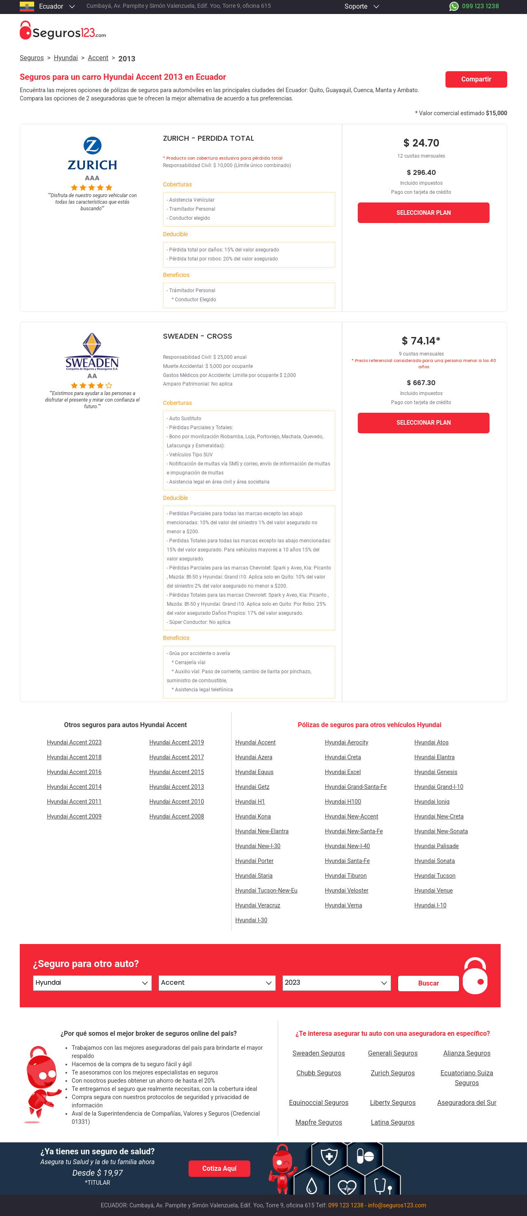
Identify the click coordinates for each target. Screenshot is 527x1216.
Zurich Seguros (393, 1073)
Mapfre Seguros (319, 1122)
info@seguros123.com (397, 1205)
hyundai (66, 58)
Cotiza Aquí (220, 1168)
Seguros (32, 58)
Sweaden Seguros (319, 1053)
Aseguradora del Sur (467, 1103)
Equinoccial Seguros (318, 1103)
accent (98, 58)
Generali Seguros (393, 1053)
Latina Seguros (393, 1122)
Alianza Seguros (467, 1053)
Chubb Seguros (318, 1073)
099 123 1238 (346, 1205)
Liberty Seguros (393, 1103)
